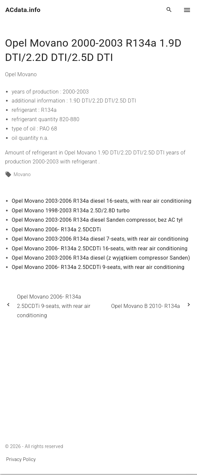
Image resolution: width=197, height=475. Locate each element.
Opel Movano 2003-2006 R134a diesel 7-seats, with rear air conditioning (100, 239)
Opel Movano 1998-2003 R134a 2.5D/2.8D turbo (71, 210)
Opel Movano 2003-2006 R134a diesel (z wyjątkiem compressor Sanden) (101, 258)
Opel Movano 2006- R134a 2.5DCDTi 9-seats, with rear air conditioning (98, 267)
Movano (22, 174)
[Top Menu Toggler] (187, 10)
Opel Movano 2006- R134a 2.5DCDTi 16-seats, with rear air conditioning (100, 248)
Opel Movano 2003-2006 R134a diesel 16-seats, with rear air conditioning (101, 201)
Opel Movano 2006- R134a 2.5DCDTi (56, 229)
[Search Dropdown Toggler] (169, 10)
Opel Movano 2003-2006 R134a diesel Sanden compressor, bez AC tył (97, 220)
